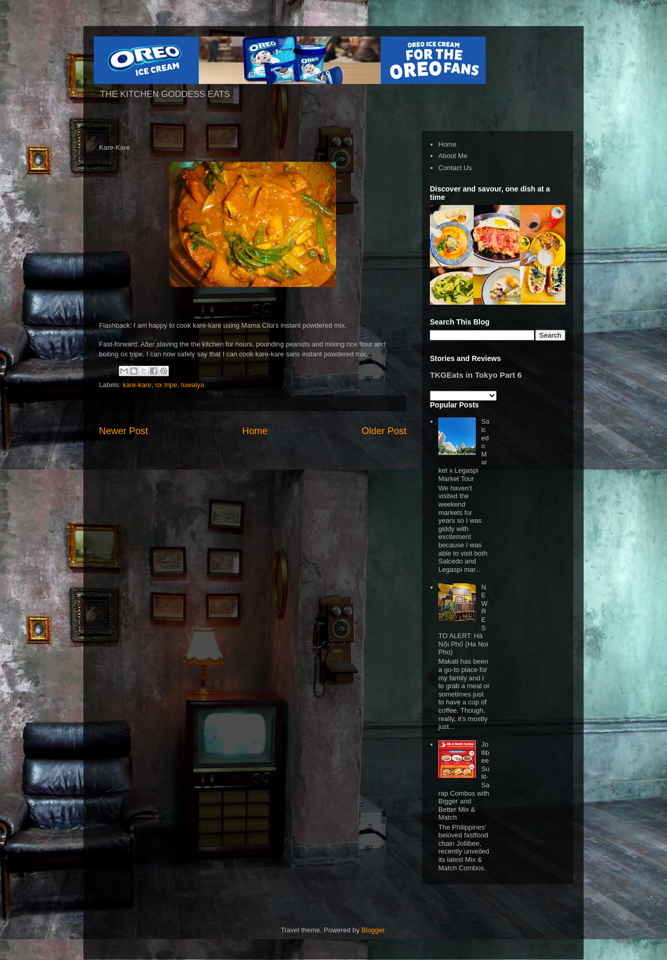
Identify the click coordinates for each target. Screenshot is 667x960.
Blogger (373, 930)
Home (255, 431)
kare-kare (137, 385)
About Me (452, 156)
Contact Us (455, 168)
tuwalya (192, 385)
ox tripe (166, 385)
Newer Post (123, 431)
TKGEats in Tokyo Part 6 (476, 374)
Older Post (384, 431)
